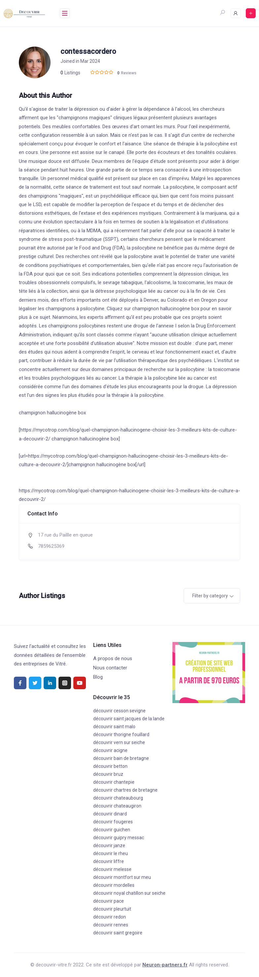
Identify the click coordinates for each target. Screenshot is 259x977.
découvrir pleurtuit (112, 909)
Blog (98, 677)
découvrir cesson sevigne (119, 710)
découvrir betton (110, 766)
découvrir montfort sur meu (122, 877)
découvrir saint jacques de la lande (129, 718)
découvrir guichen (111, 829)
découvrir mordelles (113, 885)
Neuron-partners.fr (165, 965)
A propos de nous (112, 658)
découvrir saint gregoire (117, 932)
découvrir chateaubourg (118, 798)
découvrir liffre (108, 861)
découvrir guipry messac (118, 837)
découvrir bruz (108, 774)
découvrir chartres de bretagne (125, 790)
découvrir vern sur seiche (119, 742)
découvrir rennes (110, 924)
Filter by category (210, 595)
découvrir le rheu (110, 853)
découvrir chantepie (113, 782)
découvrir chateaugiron (117, 805)
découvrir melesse (112, 869)
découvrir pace (108, 901)
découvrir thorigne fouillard (121, 734)
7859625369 (51, 546)
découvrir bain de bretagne (121, 758)
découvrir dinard (110, 813)
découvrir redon (109, 917)
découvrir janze (109, 845)
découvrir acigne (110, 750)
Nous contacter (110, 668)
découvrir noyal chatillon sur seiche (129, 893)
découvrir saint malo (114, 726)
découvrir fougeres (113, 821)
